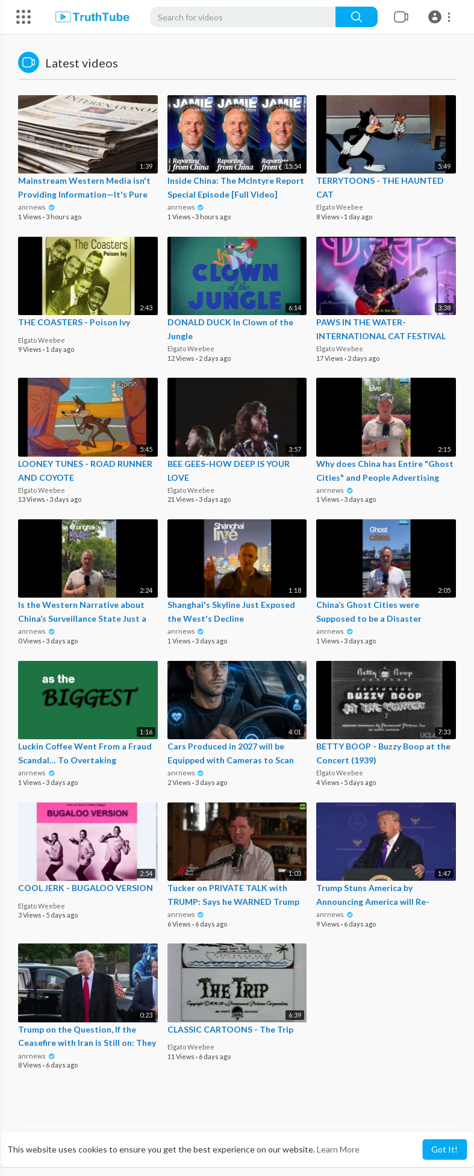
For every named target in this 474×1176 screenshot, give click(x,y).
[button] (441, 17)
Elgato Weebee (339, 207)
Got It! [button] (444, 1149)
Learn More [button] (338, 1149)
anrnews (36, 207)
